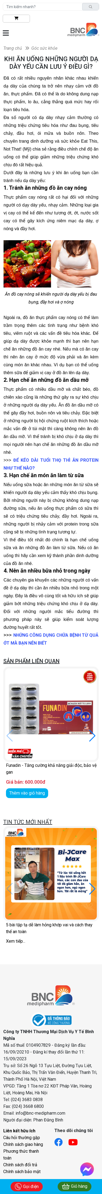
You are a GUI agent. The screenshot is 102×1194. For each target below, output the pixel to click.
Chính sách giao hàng (23, 1144)
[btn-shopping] (16, 19)
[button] (92, 736)
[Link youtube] (75, 1140)
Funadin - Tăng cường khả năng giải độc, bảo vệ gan (51, 769)
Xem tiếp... (15, 941)
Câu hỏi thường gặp (21, 1137)
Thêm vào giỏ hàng (27, 793)
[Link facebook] (61, 1140)
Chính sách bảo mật (22, 1171)
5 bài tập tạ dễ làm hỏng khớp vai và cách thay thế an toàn (49, 928)
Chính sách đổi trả (20, 1164)
